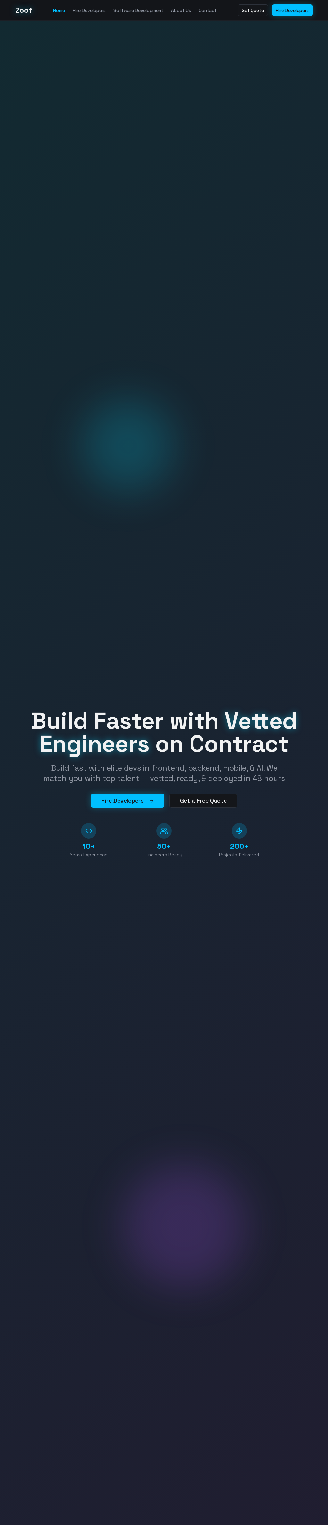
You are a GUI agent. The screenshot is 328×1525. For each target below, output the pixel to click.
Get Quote (253, 10)
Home (59, 10)
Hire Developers (89, 10)
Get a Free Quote (203, 800)
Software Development (138, 10)
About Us (181, 10)
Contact (208, 10)
